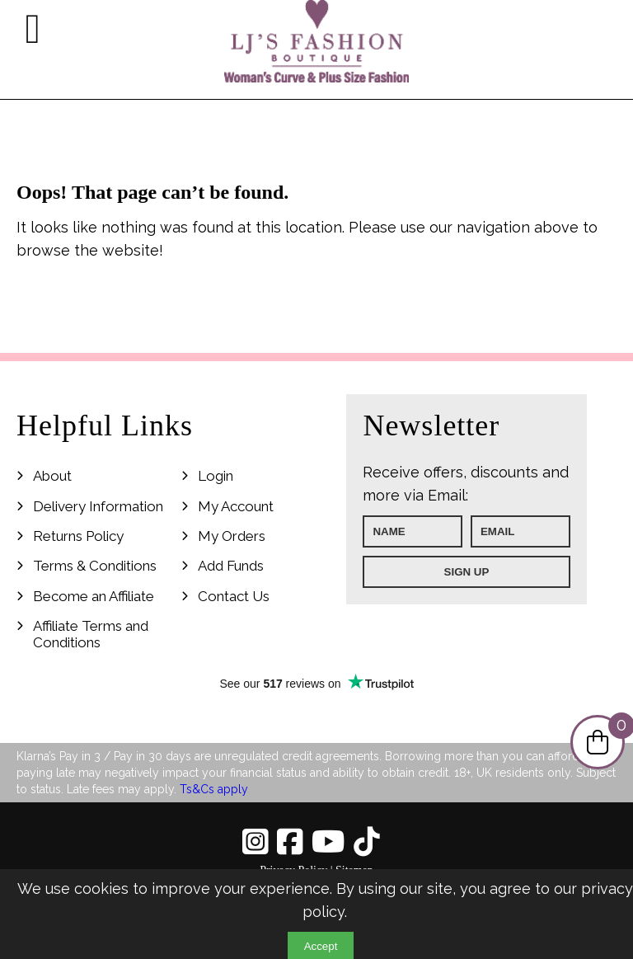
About (52, 476)
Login (215, 476)
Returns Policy (78, 536)
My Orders (231, 536)
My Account (236, 506)
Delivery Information (98, 506)
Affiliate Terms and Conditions (90, 634)
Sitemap (354, 870)
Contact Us (234, 596)
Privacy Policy (293, 870)
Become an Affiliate (93, 596)
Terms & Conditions (95, 565)
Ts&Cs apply (214, 789)
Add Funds (231, 565)
